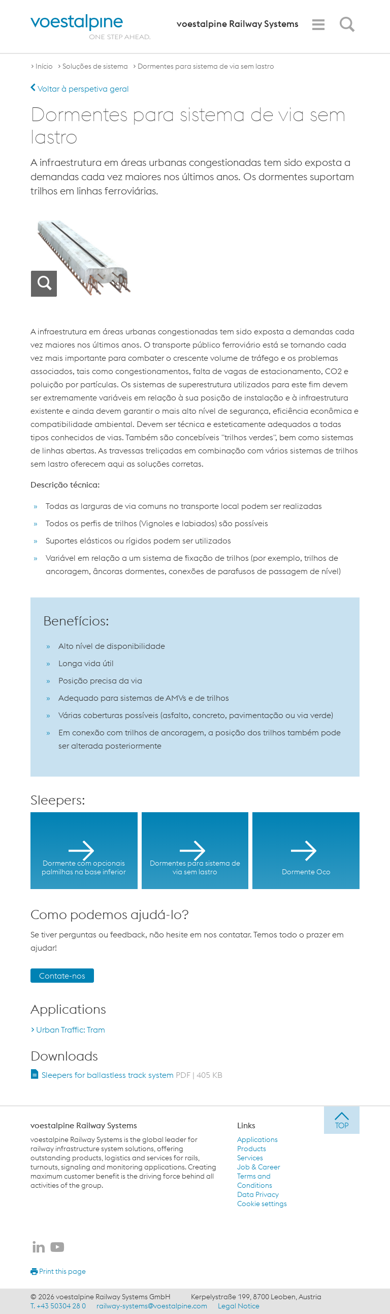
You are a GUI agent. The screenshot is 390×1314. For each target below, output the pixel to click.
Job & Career (258, 1167)
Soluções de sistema (95, 66)
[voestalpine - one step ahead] (90, 26)
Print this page (58, 1271)
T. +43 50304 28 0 (58, 1305)
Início (44, 66)
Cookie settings (262, 1203)
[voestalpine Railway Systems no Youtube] (57, 1248)
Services (250, 1157)
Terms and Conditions (254, 1181)
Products (251, 1148)
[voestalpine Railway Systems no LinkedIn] (38, 1248)
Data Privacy (258, 1194)
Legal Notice (238, 1305)
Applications (257, 1139)
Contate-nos (62, 975)
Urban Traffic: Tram (70, 1029)
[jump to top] (342, 1120)
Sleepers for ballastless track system (132, 1075)
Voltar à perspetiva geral (79, 88)
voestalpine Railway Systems (83, 1125)
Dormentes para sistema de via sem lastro (206, 66)
